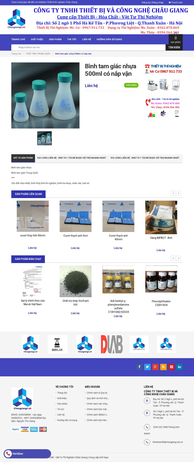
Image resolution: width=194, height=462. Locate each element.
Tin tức (60, 409)
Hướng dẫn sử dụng (67, 420)
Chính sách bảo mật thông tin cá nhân (105, 409)
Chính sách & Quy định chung (101, 393)
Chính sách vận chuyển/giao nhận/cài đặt (107, 403)
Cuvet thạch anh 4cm (75, 235)
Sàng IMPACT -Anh (161, 237)
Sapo (105, 457)
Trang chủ (62, 393)
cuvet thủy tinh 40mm (32, 235)
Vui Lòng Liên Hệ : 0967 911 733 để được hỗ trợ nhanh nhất (71, 158)
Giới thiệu (62, 398)
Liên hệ (61, 414)
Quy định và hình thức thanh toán (103, 398)
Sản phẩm (62, 403)
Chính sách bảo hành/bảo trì (101, 420)
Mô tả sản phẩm (23, 158)
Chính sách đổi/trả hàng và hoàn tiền (105, 414)
